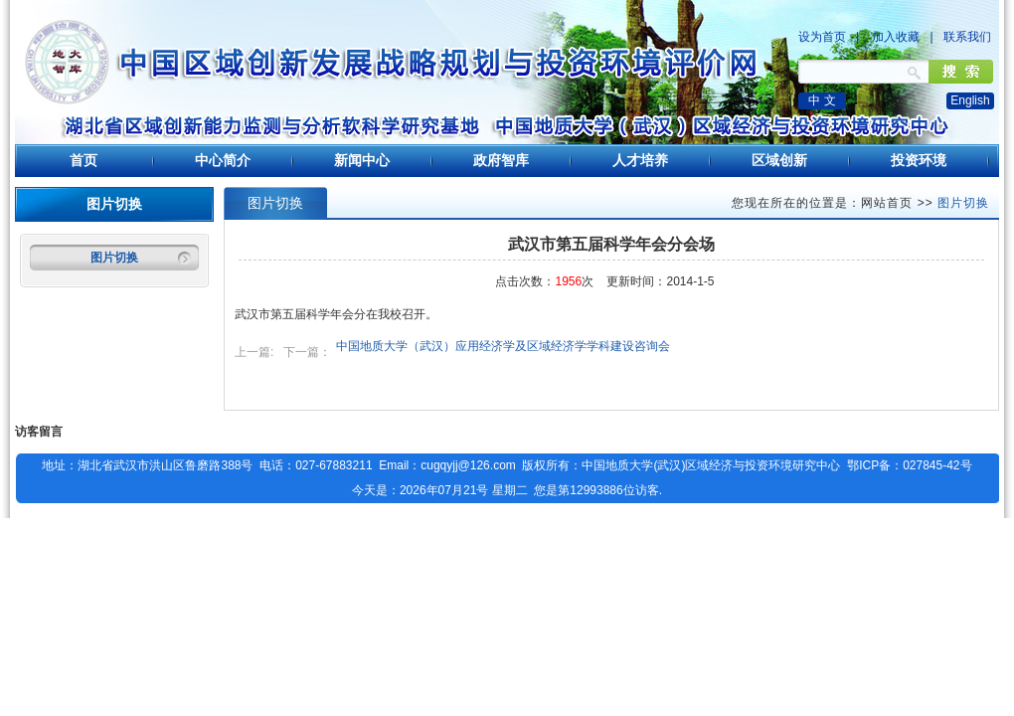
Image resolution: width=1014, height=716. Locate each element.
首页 (83, 160)
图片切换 (114, 258)
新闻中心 (362, 160)
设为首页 (822, 37)
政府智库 (501, 160)
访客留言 (39, 432)
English (969, 100)
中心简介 (223, 160)
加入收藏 (896, 37)
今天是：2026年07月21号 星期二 (440, 490)
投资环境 (918, 160)
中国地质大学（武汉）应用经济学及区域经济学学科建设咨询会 (503, 346)
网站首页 (887, 203)
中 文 (821, 100)
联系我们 (967, 37)
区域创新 (779, 160)
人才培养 (640, 160)
